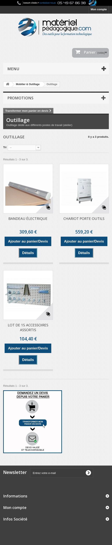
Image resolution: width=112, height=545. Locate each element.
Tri (5, 147)
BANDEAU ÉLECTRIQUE (27, 218)
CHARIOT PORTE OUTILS (83, 218)
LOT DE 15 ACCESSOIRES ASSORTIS (28, 327)
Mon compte (99, 9)
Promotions (20, 97)
